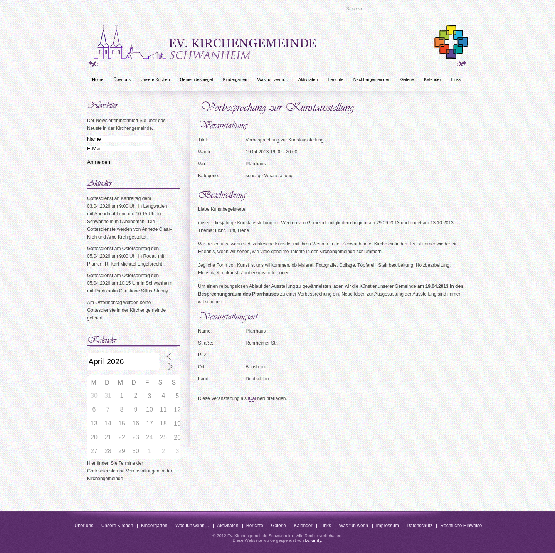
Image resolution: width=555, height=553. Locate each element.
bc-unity (313, 540)
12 (177, 410)
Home (97, 79)
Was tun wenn (353, 525)
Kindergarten (235, 79)
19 (177, 423)
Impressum (387, 525)
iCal (252, 398)
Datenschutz (419, 525)
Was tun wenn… (272, 79)
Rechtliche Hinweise (461, 525)
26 (177, 437)
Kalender (432, 79)
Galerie (407, 79)
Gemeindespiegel (196, 79)
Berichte (335, 79)
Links (456, 79)
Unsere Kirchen (155, 79)
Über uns (122, 79)
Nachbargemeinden (371, 79)
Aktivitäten (308, 79)
